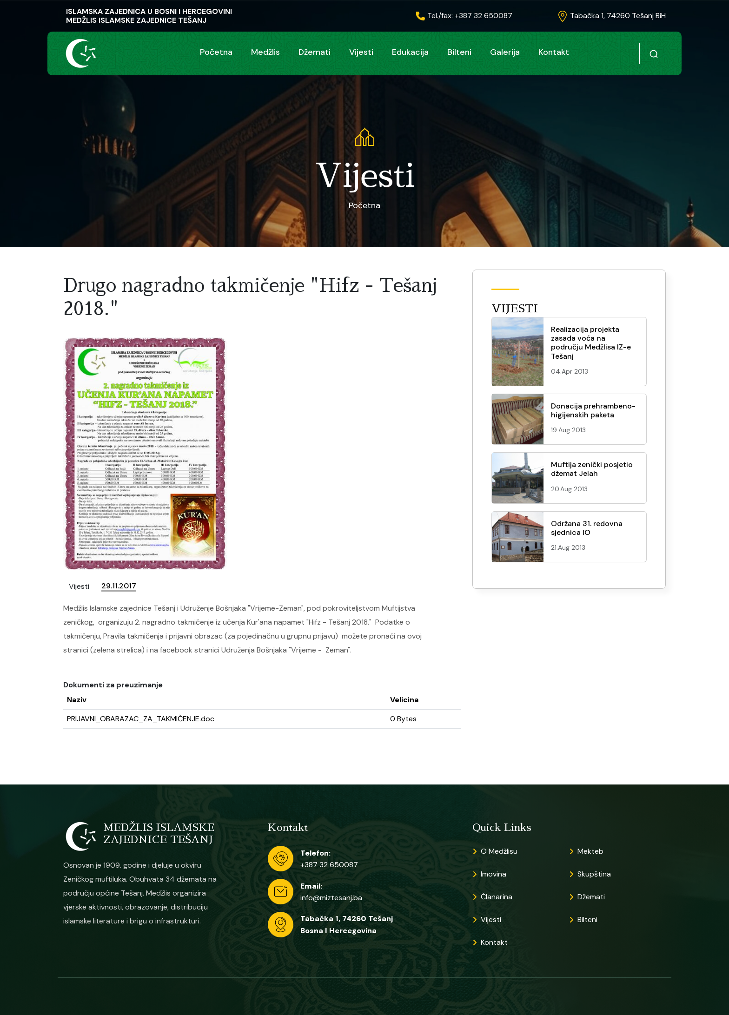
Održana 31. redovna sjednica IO (587, 528)
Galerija (505, 52)
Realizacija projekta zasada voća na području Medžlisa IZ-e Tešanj (591, 342)
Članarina (496, 897)
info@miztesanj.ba (331, 898)
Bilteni (459, 52)
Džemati (314, 52)
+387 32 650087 (329, 865)
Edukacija (410, 52)
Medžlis (265, 52)
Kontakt (553, 52)
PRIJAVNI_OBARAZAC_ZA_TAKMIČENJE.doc (140, 719)
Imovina (493, 874)
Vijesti (361, 52)
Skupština (594, 874)
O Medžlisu (499, 851)
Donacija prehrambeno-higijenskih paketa (593, 410)
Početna (216, 52)
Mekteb (590, 851)
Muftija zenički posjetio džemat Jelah (592, 469)
